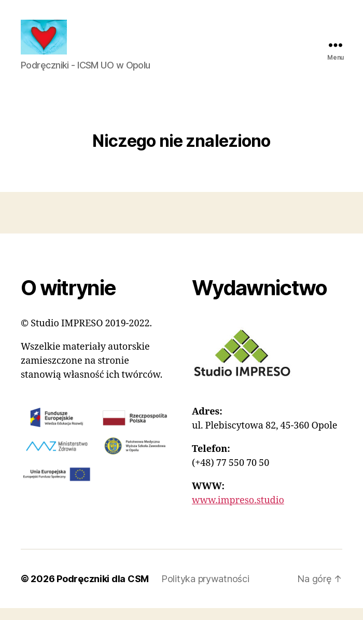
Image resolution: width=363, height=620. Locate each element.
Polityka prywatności (205, 590)
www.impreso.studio (238, 512)
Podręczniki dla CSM (103, 590)
